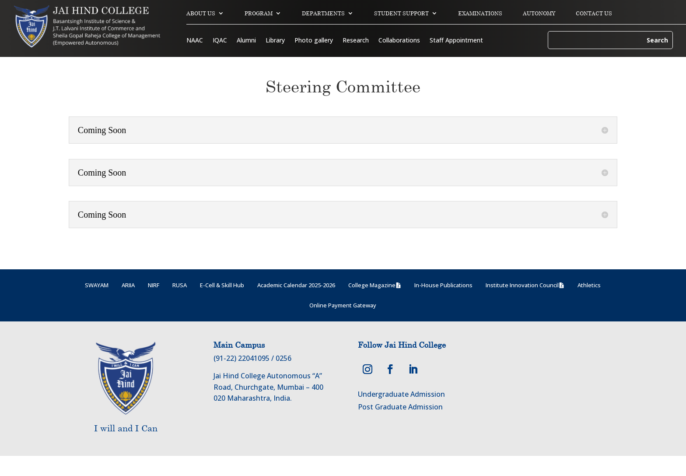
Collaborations (399, 40)
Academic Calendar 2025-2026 (296, 305)
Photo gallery (313, 40)
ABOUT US (200, 13)
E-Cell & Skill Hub (222, 305)
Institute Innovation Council (522, 305)
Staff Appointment (456, 40)
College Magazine (372, 305)
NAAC (194, 40)
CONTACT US (594, 13)
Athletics (589, 305)
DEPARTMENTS (323, 13)
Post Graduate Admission (400, 427)
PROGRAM (259, 13)
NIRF (153, 305)
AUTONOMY (539, 13)
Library (275, 40)
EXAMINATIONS (480, 13)
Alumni (246, 40)
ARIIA (128, 305)
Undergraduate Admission (401, 414)
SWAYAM (96, 305)
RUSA (179, 305)
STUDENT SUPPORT (401, 13)
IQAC (220, 40)
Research (356, 40)
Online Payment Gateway (342, 325)
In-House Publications (443, 305)
